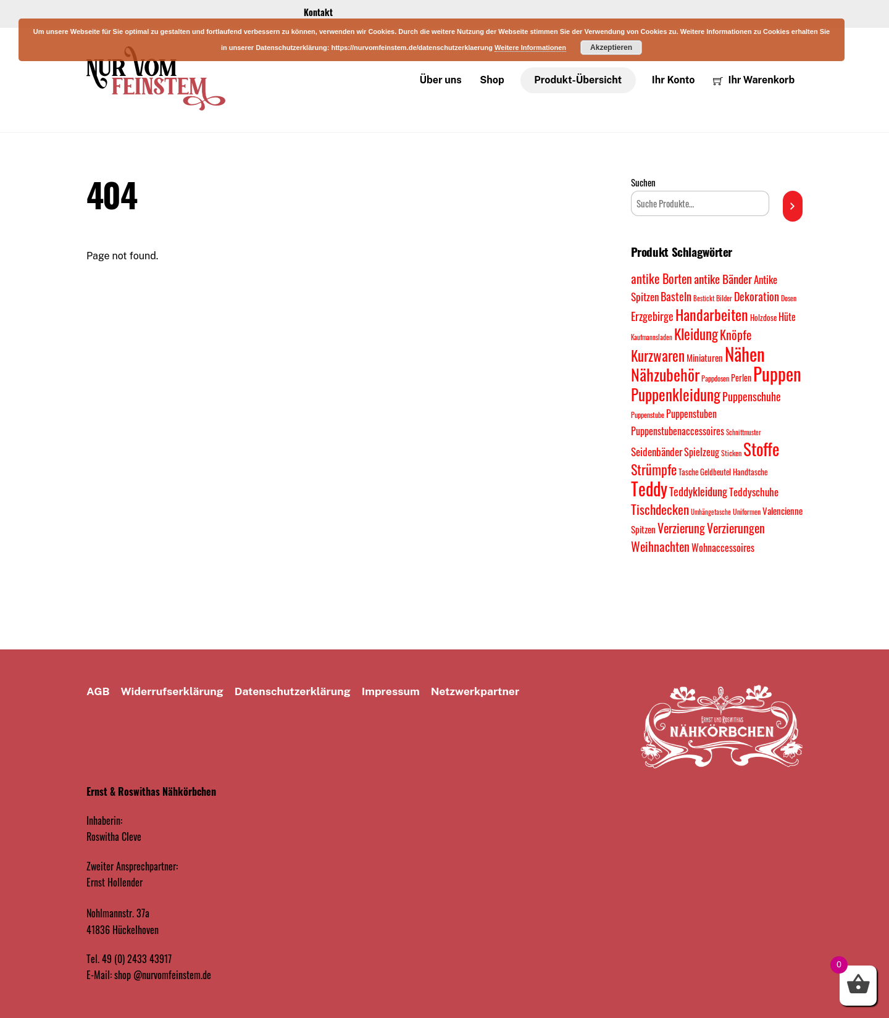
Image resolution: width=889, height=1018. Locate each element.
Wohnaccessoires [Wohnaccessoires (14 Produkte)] (722, 547)
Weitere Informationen (530, 47)
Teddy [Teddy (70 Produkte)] (649, 489)
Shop (492, 80)
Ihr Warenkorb (754, 80)
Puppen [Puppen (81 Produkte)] (777, 374)
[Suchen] (793, 206)
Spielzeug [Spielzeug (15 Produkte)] (701, 451)
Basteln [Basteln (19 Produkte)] (676, 296)
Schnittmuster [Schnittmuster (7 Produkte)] (743, 433)
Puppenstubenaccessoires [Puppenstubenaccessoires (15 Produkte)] (677, 431)
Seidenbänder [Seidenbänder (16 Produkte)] (656, 451)
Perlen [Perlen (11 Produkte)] (741, 378)
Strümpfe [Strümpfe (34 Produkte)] (654, 469)
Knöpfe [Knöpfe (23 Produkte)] (735, 335)
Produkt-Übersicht (578, 80)
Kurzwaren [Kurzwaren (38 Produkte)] (658, 355)
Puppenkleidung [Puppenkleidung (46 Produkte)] (675, 394)
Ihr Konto (673, 80)
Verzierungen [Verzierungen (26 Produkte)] (736, 528)
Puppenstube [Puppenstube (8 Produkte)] (647, 415)
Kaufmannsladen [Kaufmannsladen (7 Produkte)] (651, 338)
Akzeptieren (611, 47)
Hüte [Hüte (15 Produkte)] (787, 317)
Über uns (441, 80)
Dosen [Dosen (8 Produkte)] (788, 298)
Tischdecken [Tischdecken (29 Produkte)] (660, 509)
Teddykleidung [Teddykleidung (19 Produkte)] (698, 491)
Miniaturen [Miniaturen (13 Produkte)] (705, 357)
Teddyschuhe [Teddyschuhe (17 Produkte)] (753, 492)
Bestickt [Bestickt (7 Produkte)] (703, 298)
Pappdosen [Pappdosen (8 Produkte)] (715, 378)
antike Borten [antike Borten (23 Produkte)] (661, 279)
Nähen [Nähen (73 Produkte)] (745, 354)
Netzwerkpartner (475, 691)
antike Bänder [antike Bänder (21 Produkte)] (723, 279)
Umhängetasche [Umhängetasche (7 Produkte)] (711, 512)
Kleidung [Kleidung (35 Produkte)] (696, 334)
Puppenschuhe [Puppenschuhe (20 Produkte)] (751, 396)
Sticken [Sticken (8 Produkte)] (731, 453)
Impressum (391, 691)
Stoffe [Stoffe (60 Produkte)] (761, 448)
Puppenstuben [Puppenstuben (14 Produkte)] (691, 414)
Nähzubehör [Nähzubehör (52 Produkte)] (665, 374)
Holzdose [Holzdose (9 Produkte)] (763, 318)
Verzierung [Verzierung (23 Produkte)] (681, 529)
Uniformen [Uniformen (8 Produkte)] (747, 512)
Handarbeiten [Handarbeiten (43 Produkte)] (711, 315)
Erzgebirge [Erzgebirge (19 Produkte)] (652, 316)
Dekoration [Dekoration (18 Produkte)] (756, 296)
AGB (98, 691)
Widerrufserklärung (172, 691)
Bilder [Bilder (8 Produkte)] (724, 298)
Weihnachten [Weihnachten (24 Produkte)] (660, 546)
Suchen (643, 183)
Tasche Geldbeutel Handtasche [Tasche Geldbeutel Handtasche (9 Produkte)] (722, 472)
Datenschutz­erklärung (293, 691)
